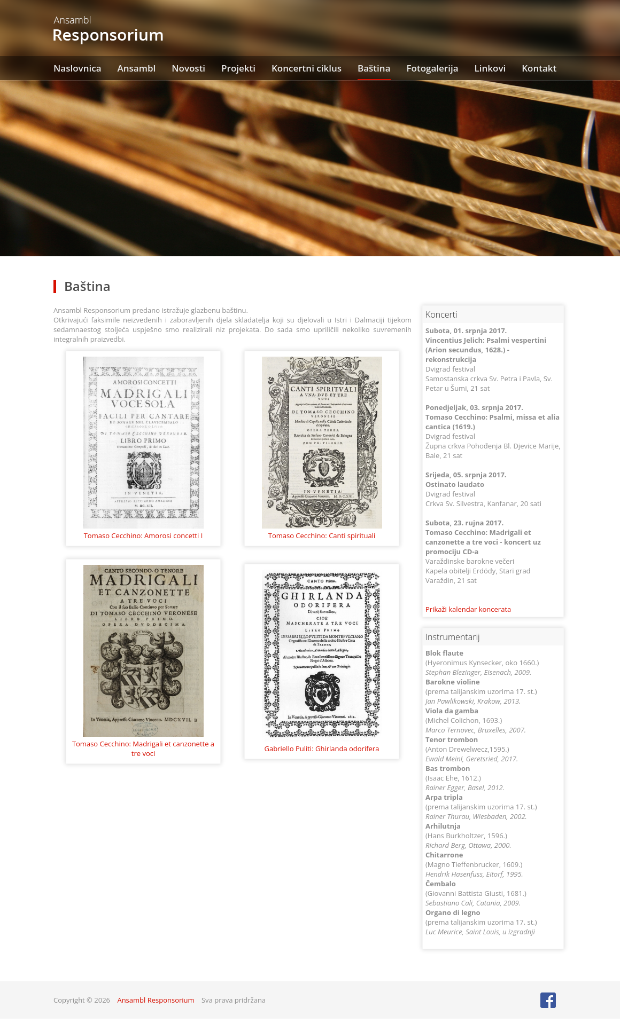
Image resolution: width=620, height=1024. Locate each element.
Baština (374, 68)
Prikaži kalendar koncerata (468, 609)
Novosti (188, 68)
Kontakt (539, 68)
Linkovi (490, 68)
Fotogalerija (433, 68)
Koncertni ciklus (307, 68)
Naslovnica (77, 68)
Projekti (238, 68)
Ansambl (137, 68)
